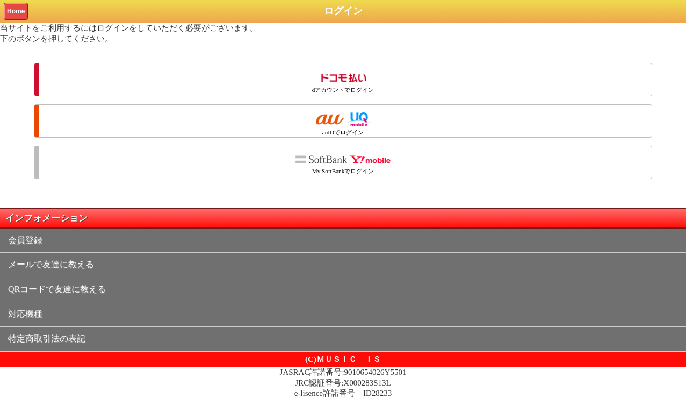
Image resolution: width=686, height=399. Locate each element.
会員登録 (25, 240)
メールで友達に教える (51, 264)
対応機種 (25, 313)
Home (16, 11)
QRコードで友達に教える (57, 289)
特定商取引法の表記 (46, 338)
